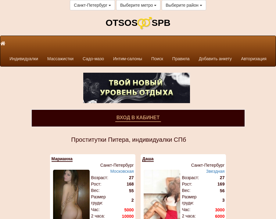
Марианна (62, 158)
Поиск (157, 58)
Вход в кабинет (138, 117)
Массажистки (60, 58)
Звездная (215, 171)
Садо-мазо (93, 58)
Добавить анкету (215, 58)
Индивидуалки (23, 58)
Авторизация (254, 58)
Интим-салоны (127, 58)
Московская (122, 171)
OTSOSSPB (138, 23)
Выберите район (184, 5)
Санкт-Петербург (92, 5)
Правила (181, 58)
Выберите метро (138, 5)
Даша (147, 158)
